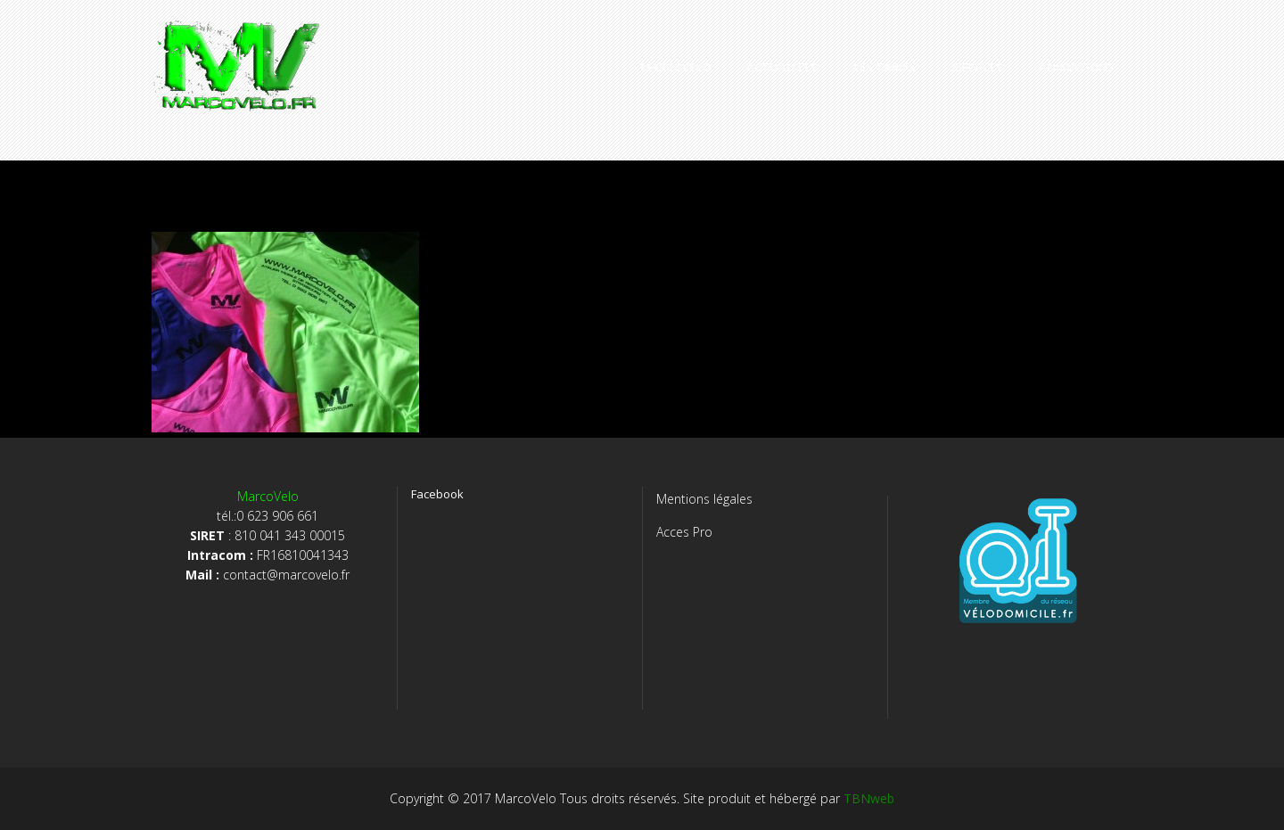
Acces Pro (684, 531)
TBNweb (869, 798)
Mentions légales (704, 498)
